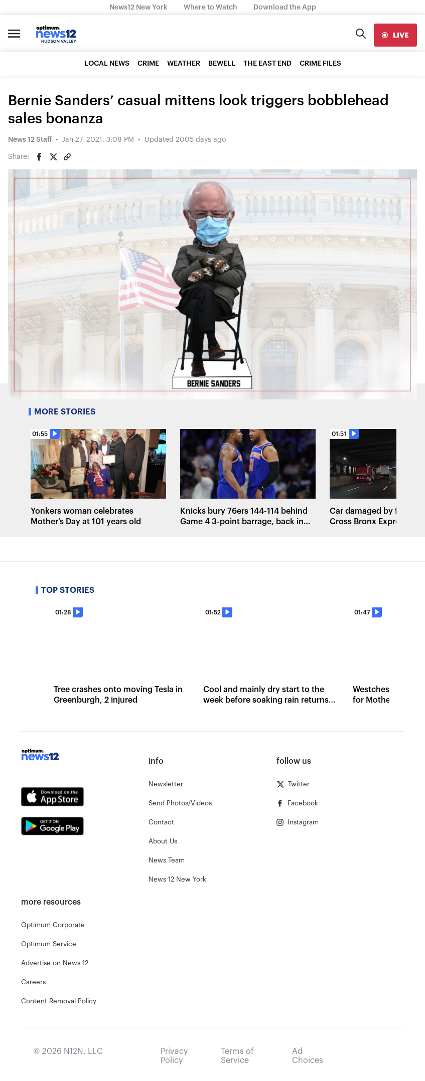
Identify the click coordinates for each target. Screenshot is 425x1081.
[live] (395, 35)
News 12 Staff (30, 139)
